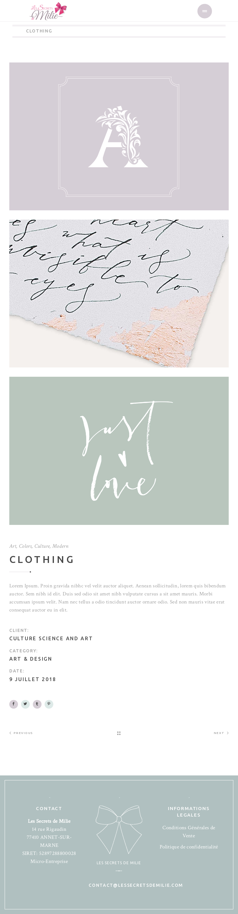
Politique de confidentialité (189, 846)
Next (221, 733)
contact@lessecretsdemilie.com (136, 885)
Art (12, 546)
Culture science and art (51, 638)
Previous (21, 733)
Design (41, 659)
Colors (25, 546)
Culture (42, 546)
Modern (60, 546)
